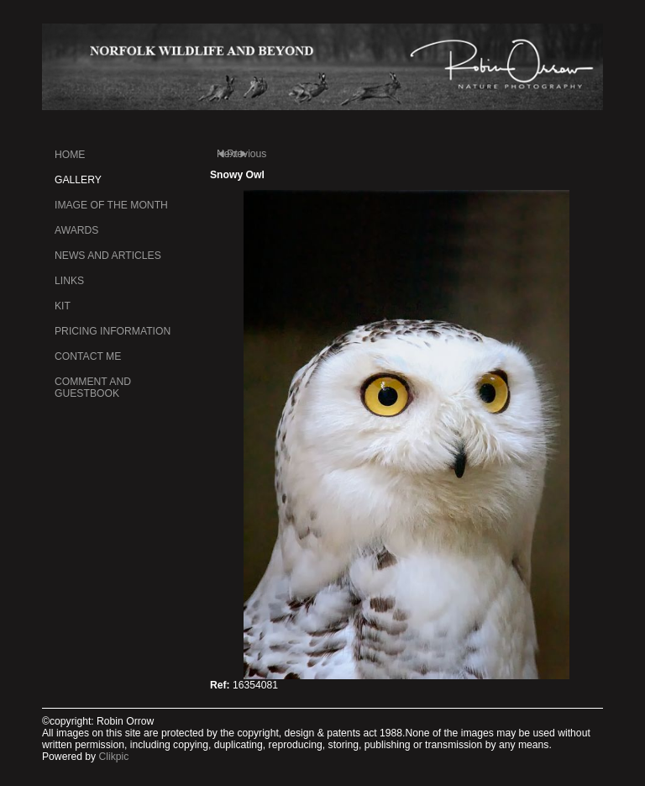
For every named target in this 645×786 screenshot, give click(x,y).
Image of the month (111, 205)
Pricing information (112, 331)
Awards (76, 230)
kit (63, 306)
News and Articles (108, 255)
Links (69, 281)
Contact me (88, 356)
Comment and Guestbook (93, 387)
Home (70, 155)
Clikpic (114, 756)
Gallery (78, 180)
